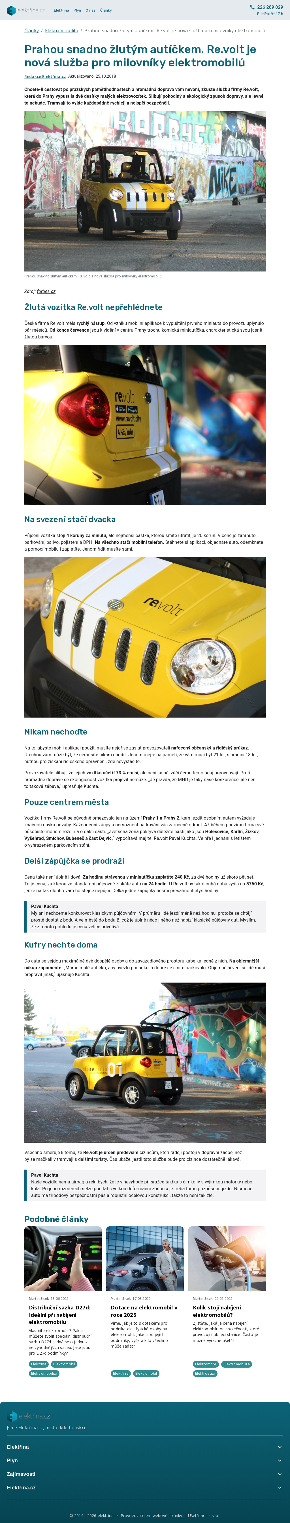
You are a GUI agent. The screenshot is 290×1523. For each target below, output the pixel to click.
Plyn (77, 10)
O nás (90, 10)
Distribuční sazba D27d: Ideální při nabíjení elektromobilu (59, 1315)
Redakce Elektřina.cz (45, 76)
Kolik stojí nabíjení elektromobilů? (217, 1311)
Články (106, 10)
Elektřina (61, 10)
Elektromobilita (61, 30)
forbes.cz (46, 291)
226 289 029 (266, 7)
